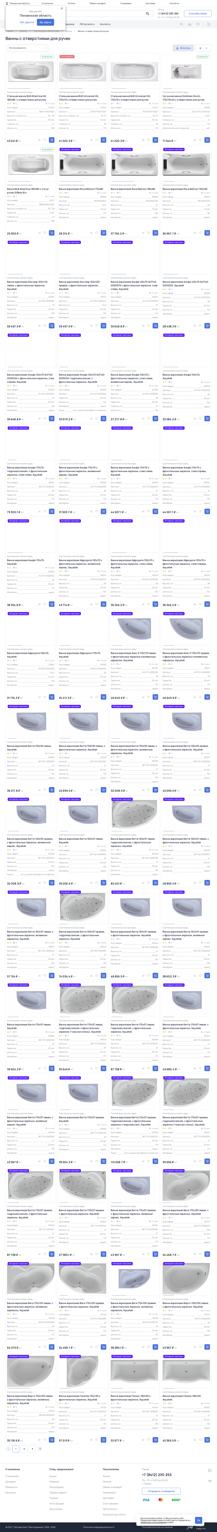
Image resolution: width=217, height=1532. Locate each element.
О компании (47, 3)
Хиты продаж (56, 1503)
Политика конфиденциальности (98, 1527)
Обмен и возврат (98, 3)
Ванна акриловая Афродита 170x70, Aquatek (80, 654)
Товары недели (57, 1492)
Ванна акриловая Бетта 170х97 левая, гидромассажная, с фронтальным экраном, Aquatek (133, 1028)
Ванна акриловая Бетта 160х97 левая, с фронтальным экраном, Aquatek (186, 840)
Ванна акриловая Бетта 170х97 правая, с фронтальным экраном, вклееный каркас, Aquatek (133, 1214)
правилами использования (153, 1522)
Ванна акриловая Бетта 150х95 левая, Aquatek (29, 747)
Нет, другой (27, 22)
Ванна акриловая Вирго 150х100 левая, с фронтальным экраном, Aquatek (186, 1304)
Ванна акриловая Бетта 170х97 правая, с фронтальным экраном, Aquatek (82, 1212)
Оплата (71, 3)
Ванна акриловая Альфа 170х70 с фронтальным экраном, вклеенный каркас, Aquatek (79, 471)
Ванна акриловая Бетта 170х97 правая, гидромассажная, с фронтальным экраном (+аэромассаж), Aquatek (133, 1121)
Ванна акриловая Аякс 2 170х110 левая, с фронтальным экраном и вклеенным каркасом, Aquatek (133, 656)
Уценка (53, 1498)
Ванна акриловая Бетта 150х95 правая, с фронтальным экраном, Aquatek (186, 747)
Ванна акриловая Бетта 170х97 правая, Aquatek (82, 1119)
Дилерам (10, 1481)
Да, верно (45, 22)
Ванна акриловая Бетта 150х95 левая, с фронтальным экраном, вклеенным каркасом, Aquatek (134, 749)
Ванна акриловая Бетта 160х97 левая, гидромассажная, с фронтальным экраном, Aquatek (133, 842)
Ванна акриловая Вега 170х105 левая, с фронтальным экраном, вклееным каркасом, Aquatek (30, 1306)
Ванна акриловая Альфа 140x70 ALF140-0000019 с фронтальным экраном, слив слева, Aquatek (134, 285)
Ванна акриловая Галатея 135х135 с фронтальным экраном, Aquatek (79, 1397)
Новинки (54, 1481)
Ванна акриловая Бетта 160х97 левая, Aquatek (81, 840)
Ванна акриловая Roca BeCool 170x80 (81, 189)
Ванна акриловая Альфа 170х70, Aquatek (25, 562)
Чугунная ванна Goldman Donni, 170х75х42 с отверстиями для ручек (183, 97)
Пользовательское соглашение (157, 1527)
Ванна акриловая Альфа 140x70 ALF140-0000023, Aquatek (186, 283)
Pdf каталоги (87, 24)
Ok (198, 1520)
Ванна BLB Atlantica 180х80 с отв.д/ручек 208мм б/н (28, 190)
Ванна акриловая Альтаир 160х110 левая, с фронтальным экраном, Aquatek (27, 285)
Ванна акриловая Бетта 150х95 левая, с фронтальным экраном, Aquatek (82, 747)
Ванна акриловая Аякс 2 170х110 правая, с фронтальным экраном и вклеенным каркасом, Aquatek (186, 656)
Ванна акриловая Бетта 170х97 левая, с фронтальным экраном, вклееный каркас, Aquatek (30, 1121)
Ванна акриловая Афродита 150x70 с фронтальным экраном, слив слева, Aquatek (132, 564)
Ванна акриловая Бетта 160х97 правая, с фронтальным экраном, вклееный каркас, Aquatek (186, 935)
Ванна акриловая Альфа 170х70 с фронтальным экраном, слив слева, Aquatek (132, 471)
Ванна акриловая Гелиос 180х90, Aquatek (182, 1397)
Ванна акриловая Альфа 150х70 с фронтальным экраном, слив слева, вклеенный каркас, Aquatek (132, 378)
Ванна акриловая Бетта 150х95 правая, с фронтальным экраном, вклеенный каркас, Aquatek (30, 842)
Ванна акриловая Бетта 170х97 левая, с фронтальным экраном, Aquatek (186, 1026)
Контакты (174, 3)
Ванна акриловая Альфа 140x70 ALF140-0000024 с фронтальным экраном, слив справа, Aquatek (30, 378)
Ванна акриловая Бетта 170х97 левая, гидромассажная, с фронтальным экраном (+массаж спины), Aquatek (81, 1028)
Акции (52, 1476)
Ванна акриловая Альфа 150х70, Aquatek (181, 376)
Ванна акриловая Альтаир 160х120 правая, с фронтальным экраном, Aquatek (79, 285)
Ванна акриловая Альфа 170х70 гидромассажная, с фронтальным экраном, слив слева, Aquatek (27, 471)
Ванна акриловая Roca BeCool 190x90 (185, 189)
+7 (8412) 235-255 (168, 13)
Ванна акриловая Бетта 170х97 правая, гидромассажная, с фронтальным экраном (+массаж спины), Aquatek (185, 1121)
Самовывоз (125, 3)
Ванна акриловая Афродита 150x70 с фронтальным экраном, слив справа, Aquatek (184, 564)
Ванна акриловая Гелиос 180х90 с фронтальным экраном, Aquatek (131, 1397)
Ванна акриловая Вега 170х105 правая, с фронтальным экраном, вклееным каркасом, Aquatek (133, 1306)
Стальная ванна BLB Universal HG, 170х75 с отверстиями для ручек (131, 97)
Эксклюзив (55, 1509)
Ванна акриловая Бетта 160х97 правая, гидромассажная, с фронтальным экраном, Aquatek (82, 935)
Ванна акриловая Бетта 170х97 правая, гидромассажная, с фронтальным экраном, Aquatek (30, 1214)
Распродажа (56, 1487)
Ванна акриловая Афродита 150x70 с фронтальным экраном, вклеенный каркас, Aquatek (80, 564)
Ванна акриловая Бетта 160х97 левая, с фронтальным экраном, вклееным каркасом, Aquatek (30, 935)
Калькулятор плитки (114, 1514)
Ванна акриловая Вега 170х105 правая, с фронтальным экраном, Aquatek (82, 1304)
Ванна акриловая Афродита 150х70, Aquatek (28, 654)
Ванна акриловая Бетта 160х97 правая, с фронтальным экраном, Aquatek (134, 933)
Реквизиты (11, 1487)
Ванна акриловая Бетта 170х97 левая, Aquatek (29, 1026)
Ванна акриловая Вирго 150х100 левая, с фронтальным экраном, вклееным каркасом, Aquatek (30, 1399)
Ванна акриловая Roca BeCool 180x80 (133, 189)
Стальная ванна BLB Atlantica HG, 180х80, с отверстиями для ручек (27, 97)
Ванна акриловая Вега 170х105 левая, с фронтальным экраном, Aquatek (186, 1212)
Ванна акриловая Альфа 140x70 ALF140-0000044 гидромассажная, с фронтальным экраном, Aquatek (82, 378)
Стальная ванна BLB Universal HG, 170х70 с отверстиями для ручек (79, 97)
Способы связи (198, 13)
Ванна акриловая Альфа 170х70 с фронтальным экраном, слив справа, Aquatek (184, 471)
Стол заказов (66, 24)
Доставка (150, 3)
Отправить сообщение (161, 1491)
